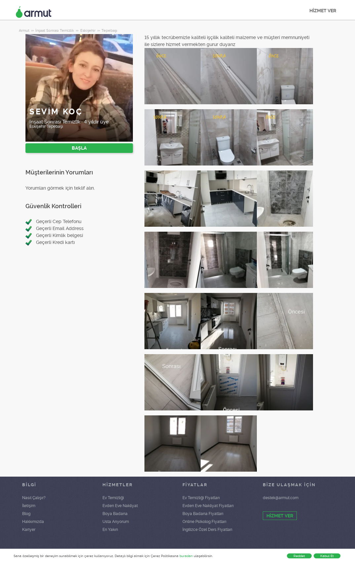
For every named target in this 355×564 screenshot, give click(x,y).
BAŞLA (79, 148)
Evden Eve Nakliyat (120, 505)
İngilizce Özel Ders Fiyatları (207, 529)
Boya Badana (115, 513)
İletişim (28, 505)
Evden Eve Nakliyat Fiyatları (208, 505)
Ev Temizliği (113, 497)
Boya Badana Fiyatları (202, 513)
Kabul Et (327, 556)
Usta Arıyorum (115, 521)
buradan (186, 556)
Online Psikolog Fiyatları (204, 521)
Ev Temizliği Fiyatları (201, 497)
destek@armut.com (280, 497)
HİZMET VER (322, 10)
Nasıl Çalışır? (34, 497)
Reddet (299, 556)
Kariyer (28, 529)
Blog (26, 513)
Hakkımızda (33, 521)
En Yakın (110, 529)
